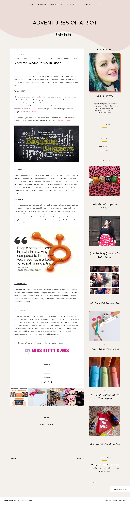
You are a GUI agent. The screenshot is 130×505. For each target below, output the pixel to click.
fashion (105, 146)
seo (75, 58)
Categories (71, 4)
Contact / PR (56, 4)
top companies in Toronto (64, 106)
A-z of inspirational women (109, 468)
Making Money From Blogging (105, 349)
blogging (18, 58)
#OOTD (105, 465)
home (32, 4)
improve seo (42, 58)
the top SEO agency (65, 121)
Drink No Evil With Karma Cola (105, 444)
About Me (42, 4)
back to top (120, 489)
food (105, 150)
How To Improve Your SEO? (37, 63)
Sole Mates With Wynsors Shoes (105, 303)
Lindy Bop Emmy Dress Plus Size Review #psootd (105, 255)
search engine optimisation (60, 58)
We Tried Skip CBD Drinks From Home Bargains (105, 396)
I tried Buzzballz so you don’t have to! (104, 205)
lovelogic (122, 501)
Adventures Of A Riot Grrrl (15, 501)
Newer (13, 458)
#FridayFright (96, 465)
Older (80, 458)
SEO (16, 85)
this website (31, 112)
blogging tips (29, 58)
